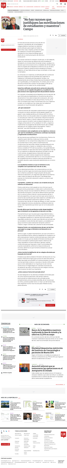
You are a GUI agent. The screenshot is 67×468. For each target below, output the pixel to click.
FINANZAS (11, 6)
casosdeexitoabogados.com (7, 462)
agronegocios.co (15, 460)
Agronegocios (18, 433)
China (11, 401)
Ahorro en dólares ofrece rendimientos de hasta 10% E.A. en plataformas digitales (9, 348)
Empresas (17, 441)
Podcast (16, 450)
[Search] (57, 4)
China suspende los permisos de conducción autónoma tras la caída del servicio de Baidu (15, 406)
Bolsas (4, 345)
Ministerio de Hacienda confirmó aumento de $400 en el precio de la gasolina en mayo (9, 357)
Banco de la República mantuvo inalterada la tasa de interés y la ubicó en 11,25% (9, 339)
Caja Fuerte (26, 435)
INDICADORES (59, 6)
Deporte (57, 401)
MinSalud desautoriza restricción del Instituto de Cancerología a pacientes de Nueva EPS (47, 350)
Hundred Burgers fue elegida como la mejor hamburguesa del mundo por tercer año (9, 330)
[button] (19, 300)
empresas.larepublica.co (26, 460)
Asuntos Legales (18, 435)
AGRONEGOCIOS (37, 6)
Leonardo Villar (38, 10)
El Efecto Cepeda (7, 372)
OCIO (25, 6)
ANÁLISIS (43, 6)
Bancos (4, 363)
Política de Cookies (48, 447)
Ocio (34, 447)
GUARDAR (62, 35)
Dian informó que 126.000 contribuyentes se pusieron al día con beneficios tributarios (38, 406)
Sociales (17, 453)
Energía (4, 354)
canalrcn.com (31, 462)
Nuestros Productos (48, 437)
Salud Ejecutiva (36, 450)
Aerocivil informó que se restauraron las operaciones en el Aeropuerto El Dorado (47, 368)
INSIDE (64, 6)
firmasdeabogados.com (38, 460)
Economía (35, 438)
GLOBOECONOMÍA (29, 6)
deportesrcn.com (12, 463)
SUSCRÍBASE (63, 1)
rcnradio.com (38, 462)
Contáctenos (47, 439)
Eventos (34, 441)
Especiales (26, 441)
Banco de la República (25, 10)
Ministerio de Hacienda (55, 10)
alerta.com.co (4, 463)
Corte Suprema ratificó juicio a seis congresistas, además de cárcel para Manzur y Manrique (38, 418)
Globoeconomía (36, 442)
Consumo (17, 438)
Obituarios (26, 447)
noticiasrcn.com (45, 462)
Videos (25, 453)
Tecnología (57, 413)
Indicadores (17, 445)
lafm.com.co (53, 462)
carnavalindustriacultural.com (21, 462)
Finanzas (17, 442)
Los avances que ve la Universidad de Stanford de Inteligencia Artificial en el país (60, 417)
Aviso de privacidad (48, 440)
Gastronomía (6, 327)
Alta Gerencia (27, 433)
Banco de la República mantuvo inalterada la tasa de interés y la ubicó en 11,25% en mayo (46, 332)
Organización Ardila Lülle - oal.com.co (61, 461)
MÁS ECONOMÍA (59, 384)
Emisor (32, 10)
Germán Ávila (46, 10)
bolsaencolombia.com (49, 460)
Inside (34, 445)
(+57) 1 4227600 (4, 439)
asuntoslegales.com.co (6, 460)
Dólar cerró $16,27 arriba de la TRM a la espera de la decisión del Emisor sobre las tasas (15, 417)
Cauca (62, 10)
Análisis (34, 433)
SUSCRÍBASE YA (50, 305)
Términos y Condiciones (49, 442)
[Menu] (8, 7)
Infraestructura (27, 445)
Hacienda (5, 336)
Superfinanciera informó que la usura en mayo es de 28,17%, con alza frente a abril (9, 366)
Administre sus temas (7, 49)
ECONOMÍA (16, 6)
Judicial (34, 413)
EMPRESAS (21, 6)
